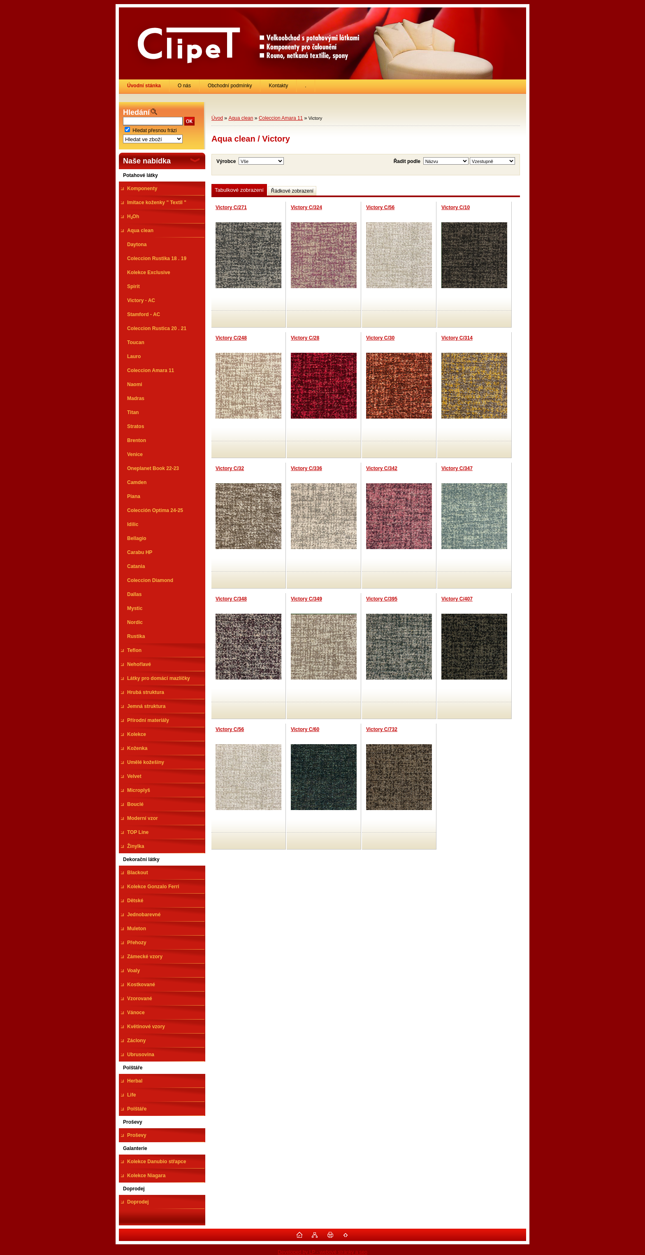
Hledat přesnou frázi (154, 130)
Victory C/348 (231, 599)
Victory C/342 (381, 468)
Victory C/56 (380, 207)
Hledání (136, 112)
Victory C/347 (457, 468)
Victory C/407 (457, 599)
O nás (184, 85)
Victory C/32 (230, 468)
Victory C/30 (380, 338)
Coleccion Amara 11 (281, 118)
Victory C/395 (381, 599)
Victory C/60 (305, 729)
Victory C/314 (457, 338)
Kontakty (278, 85)
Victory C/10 (455, 207)
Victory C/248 (231, 338)
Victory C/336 (306, 468)
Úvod (217, 118)
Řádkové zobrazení (292, 191)
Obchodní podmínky (230, 85)
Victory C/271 (231, 207)
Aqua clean (240, 118)
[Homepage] (144, 85)
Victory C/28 (305, 338)
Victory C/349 (306, 599)
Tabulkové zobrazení (239, 190)
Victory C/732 (381, 729)
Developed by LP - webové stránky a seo (322, 1252)
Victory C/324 (306, 207)
